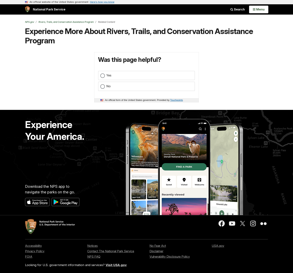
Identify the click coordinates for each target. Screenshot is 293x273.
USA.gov (218, 246)
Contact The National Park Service (110, 251)
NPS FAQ (93, 256)
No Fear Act (157, 246)
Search (237, 9)
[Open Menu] (258, 9)
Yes (108, 75)
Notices (92, 246)
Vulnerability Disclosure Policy (169, 256)
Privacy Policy (34, 251)
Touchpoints (176, 100)
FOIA (28, 256)
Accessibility (33, 246)
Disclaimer (156, 251)
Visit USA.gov (116, 265)
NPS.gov (29, 22)
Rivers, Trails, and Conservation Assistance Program (66, 22)
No (108, 86)
